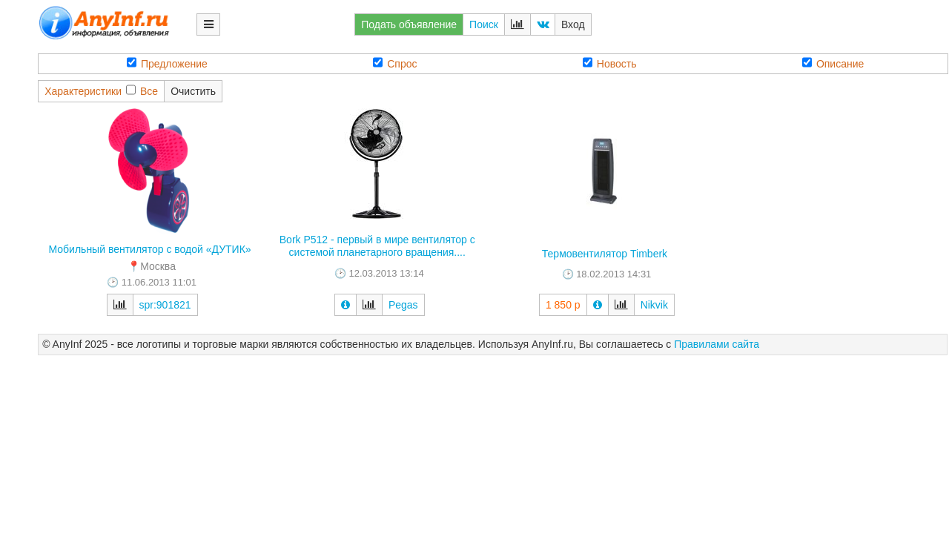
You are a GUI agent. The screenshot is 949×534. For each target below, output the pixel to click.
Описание (833, 63)
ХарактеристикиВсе (101, 91)
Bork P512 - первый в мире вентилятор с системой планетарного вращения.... (377, 246)
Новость (610, 63)
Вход (573, 24)
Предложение (167, 63)
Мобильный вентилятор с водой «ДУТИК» (149, 249)
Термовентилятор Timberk (604, 254)
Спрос (395, 63)
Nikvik (654, 305)
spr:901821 (165, 305)
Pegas (403, 305)
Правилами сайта (716, 344)
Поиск (483, 24)
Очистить (193, 91)
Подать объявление (409, 24)
